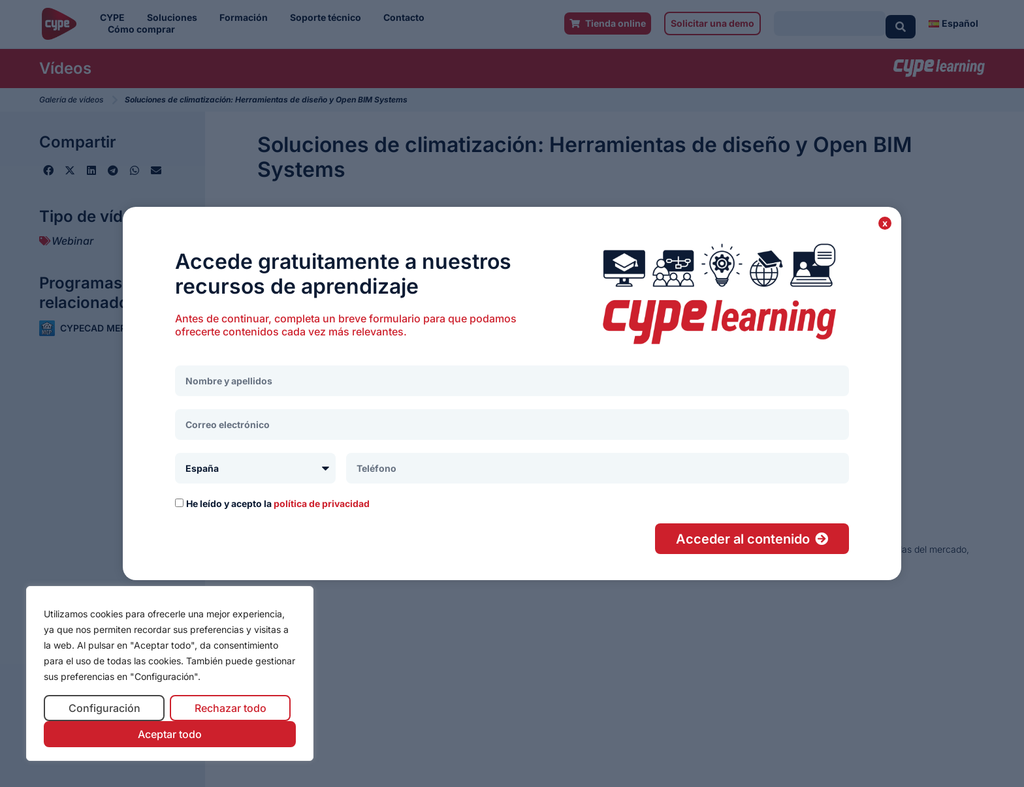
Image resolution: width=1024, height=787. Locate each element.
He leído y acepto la (278, 503)
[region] (169, 674)
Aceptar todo (170, 734)
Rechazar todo (230, 708)
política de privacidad (322, 503)
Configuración (104, 708)
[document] (512, 393)
